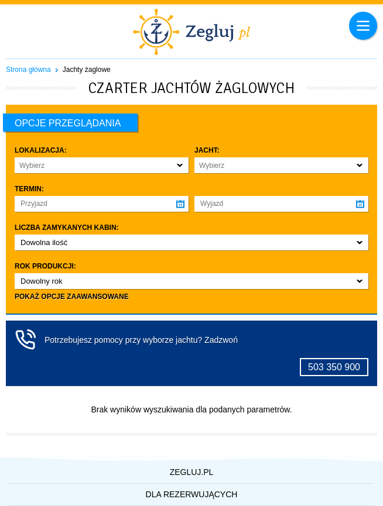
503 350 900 (334, 367)
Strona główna (28, 70)
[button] (102, 165)
